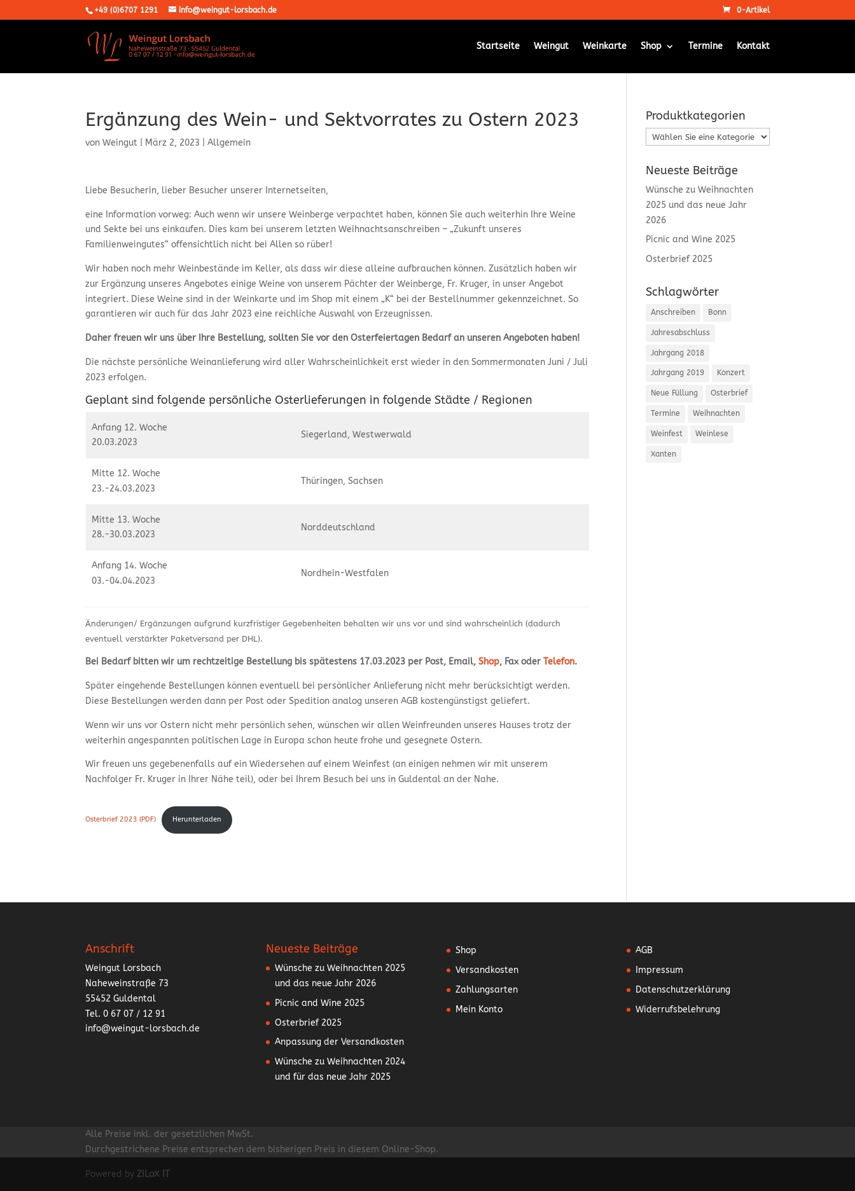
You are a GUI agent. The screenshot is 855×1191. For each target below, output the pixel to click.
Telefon (558, 661)
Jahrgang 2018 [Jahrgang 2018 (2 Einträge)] (677, 352)
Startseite (498, 47)
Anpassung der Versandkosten (339, 1041)
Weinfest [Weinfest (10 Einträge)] (667, 433)
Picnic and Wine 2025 (690, 239)
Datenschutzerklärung (683, 989)
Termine (705, 47)
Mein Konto (479, 1009)
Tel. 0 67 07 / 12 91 (125, 1014)
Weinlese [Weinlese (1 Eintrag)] (711, 433)
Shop (651, 47)
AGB (644, 950)
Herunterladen (196, 819)
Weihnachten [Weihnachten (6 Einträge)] (716, 413)
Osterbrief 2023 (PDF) (120, 819)
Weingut (551, 47)
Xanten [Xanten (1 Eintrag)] (663, 454)
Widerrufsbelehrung (678, 1009)
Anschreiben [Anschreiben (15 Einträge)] (673, 312)
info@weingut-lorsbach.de (142, 1028)
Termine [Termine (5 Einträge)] (665, 413)
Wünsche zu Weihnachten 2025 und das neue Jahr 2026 (699, 205)
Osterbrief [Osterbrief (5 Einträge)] (729, 393)
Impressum (659, 970)
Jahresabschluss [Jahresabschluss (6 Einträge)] (680, 332)
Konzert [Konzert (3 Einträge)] (731, 372)
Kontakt (753, 47)
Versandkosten (486, 970)
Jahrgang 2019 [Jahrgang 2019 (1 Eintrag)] (677, 372)
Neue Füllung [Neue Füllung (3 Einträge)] (674, 393)
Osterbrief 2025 (679, 259)
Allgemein (229, 142)
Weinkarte (605, 47)
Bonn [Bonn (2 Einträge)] (717, 312)
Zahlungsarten (486, 989)
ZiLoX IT (153, 1174)
